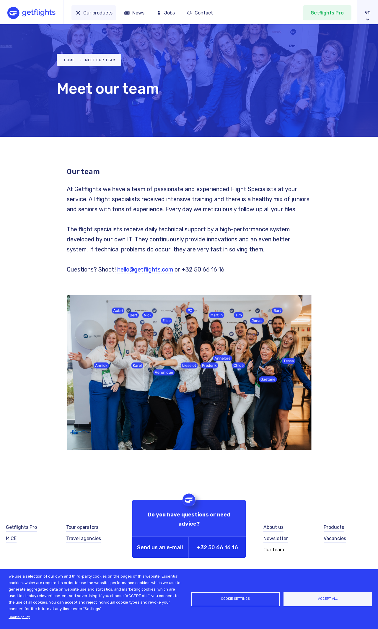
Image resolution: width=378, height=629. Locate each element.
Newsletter (275, 538)
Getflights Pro (327, 13)
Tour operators (82, 527)
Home (69, 60)
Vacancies (335, 538)
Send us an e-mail (160, 547)
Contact (204, 13)
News (138, 13)
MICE (11, 538)
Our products (98, 13)
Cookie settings (235, 599)
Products (334, 527)
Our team (273, 549)
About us (273, 527)
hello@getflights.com (145, 269)
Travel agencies (83, 538)
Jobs (169, 13)
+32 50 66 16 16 (217, 547)
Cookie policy (19, 617)
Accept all (328, 599)
